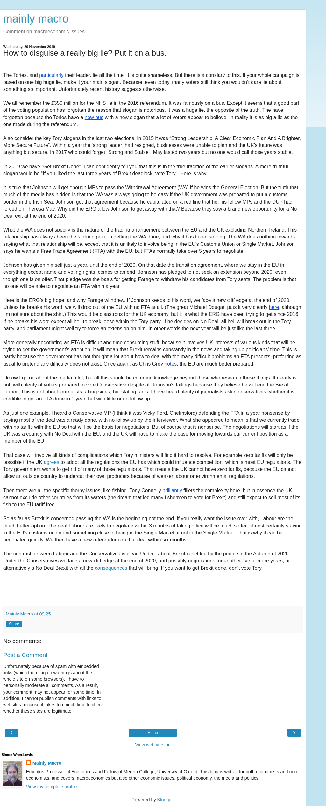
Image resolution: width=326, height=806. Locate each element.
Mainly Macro (46, 763)
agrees (51, 462)
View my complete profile (51, 786)
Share (14, 624)
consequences (111, 568)
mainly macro (35, 19)
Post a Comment (25, 655)
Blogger (165, 799)
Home (153, 732)
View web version (153, 744)
